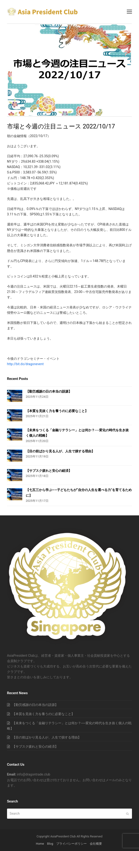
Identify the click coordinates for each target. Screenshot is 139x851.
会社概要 (96, 843)
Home (40, 843)
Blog (50, 843)
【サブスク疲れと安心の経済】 (49, 470)
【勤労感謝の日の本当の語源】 (49, 391)
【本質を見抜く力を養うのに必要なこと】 (57, 411)
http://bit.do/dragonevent (25, 364)
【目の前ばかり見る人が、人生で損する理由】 (60, 451)
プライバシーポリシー (71, 843)
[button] (129, 11)
